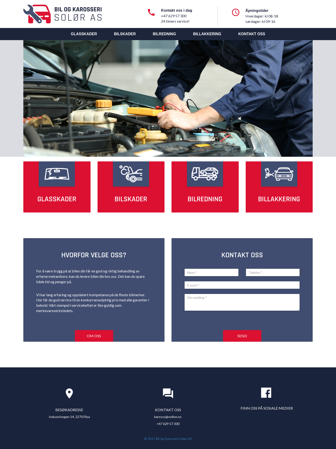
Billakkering (207, 34)
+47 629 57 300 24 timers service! (175, 18)
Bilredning (164, 34)
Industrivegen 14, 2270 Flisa (69, 417)
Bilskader (125, 34)
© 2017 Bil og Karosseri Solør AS (168, 439)
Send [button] (242, 336)
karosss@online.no (168, 417)
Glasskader (84, 34)
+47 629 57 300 (168, 424)
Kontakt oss (251, 34)
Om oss (94, 336)
